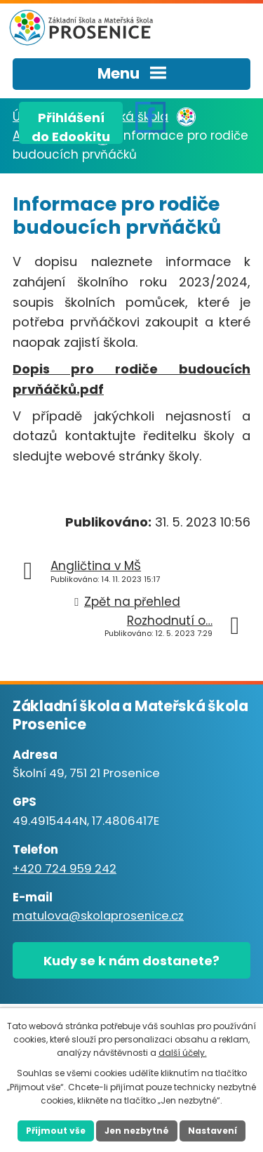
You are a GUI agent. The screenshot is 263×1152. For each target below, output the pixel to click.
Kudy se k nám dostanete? (131, 960)
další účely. (183, 1053)
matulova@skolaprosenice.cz (98, 916)
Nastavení (212, 1131)
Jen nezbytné (136, 1131)
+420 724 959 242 (64, 869)
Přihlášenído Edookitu (71, 126)
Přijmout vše (56, 1131)
